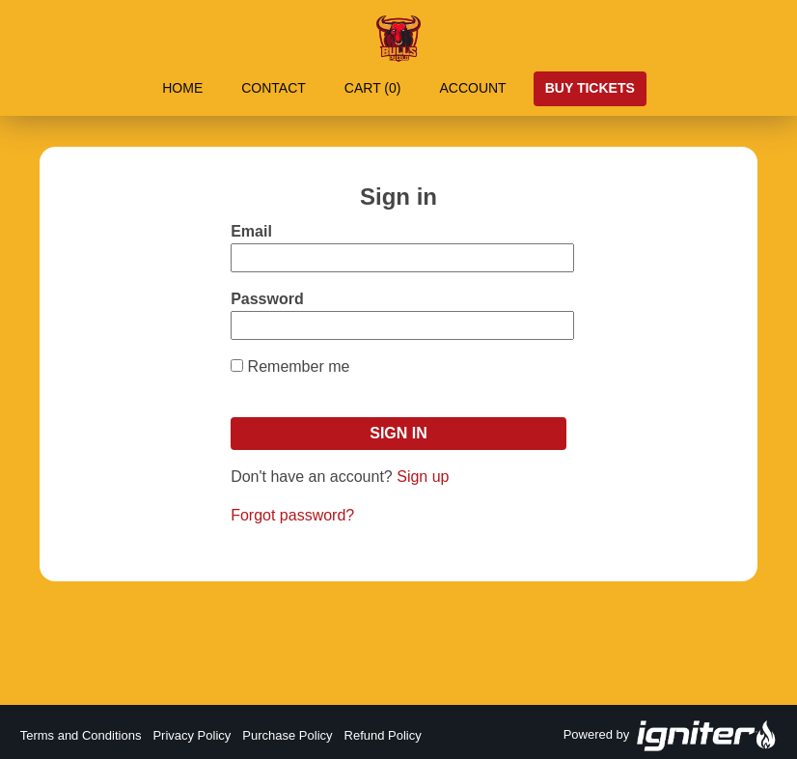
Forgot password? (292, 515)
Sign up (423, 476)
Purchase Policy (287, 735)
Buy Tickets (590, 88)
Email (251, 231)
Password (267, 299)
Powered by (670, 735)
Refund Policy (383, 735)
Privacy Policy (191, 735)
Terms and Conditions (81, 735)
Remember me (299, 366)
